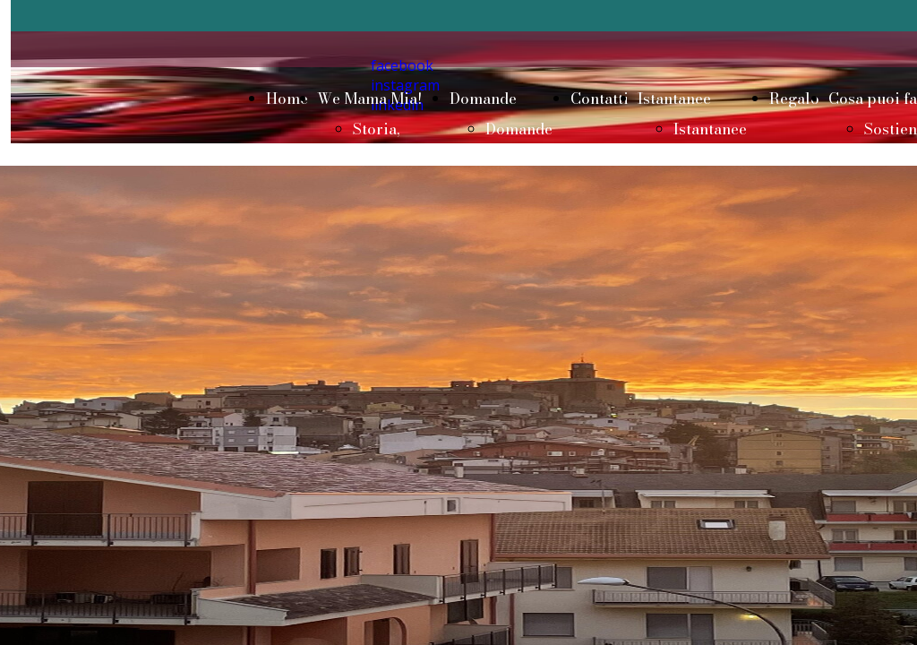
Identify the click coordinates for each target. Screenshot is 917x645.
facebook (402, 65)
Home (287, 98)
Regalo (794, 98)
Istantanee (674, 98)
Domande (483, 98)
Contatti (599, 98)
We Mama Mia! (369, 98)
